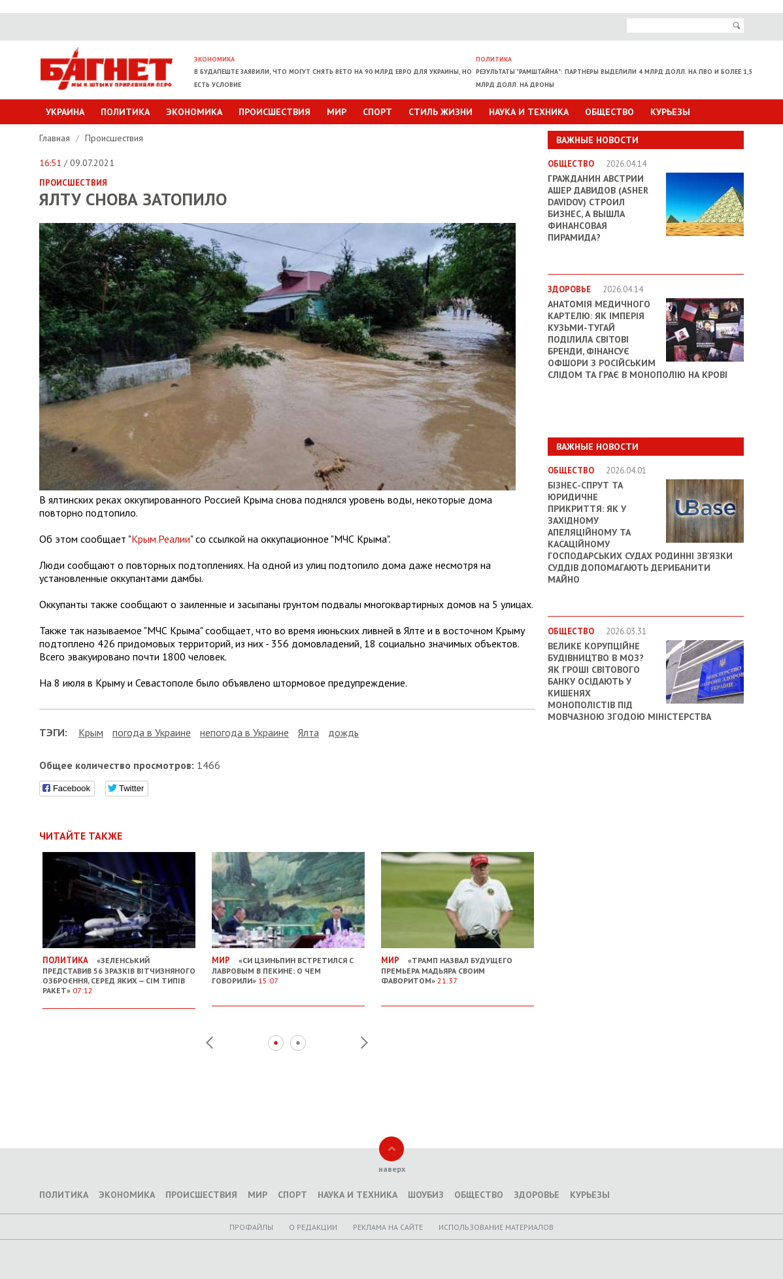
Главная (56, 138)
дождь (343, 732)
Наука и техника (529, 112)
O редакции (313, 1227)
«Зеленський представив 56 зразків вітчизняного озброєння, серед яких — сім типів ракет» (118, 970)
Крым (90, 732)
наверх (391, 1169)
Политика (125, 112)
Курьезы (670, 112)
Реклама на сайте (388, 1227)
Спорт (377, 112)
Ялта (308, 732)
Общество (609, 112)
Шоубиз (426, 1195)
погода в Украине (151, 732)
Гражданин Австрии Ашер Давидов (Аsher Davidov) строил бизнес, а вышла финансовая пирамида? (598, 208)
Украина (65, 112)
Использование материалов (496, 1227)
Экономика (194, 112)
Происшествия (274, 112)
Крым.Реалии (160, 538)
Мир (336, 112)
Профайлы (251, 1227)
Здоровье (536, 1195)
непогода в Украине (244, 732)
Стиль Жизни (440, 112)
